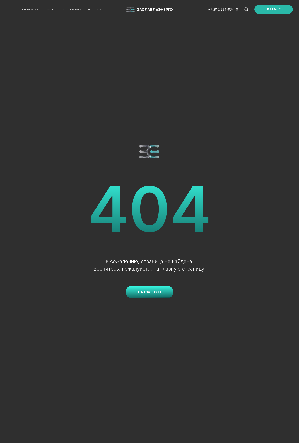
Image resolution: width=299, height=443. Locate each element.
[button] (246, 9)
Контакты (95, 9)
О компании (29, 9)
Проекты (51, 9)
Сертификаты (72, 9)
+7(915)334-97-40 (223, 9)
